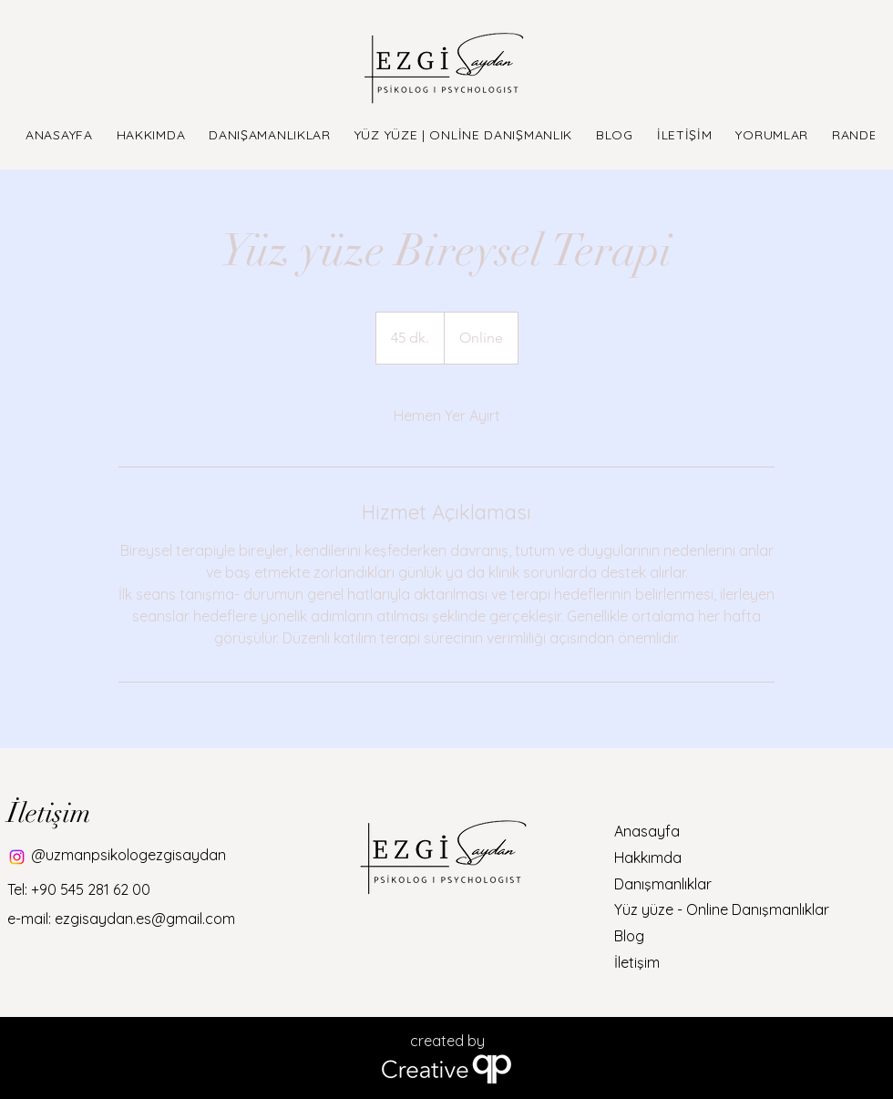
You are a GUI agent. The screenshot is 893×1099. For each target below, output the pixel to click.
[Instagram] (16, 857)
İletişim (637, 962)
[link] (447, 415)
